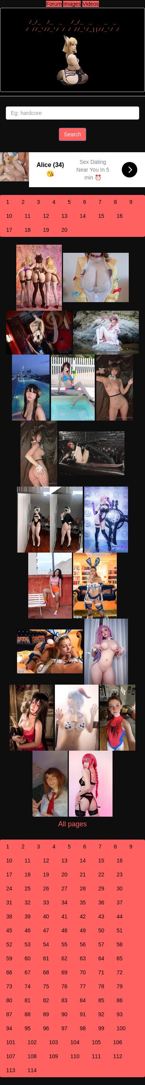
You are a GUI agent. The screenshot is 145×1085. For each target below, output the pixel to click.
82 (46, 1000)
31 (9, 902)
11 (28, 216)
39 (28, 916)
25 (28, 888)
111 (96, 1056)
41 (64, 916)
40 (46, 916)
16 (119, 216)
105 (96, 1042)
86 (119, 1000)
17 (9, 230)
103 (53, 1042)
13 (64, 216)
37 (119, 902)
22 (101, 874)
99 (101, 1028)
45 (9, 930)
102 (31, 1042)
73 (9, 986)
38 (9, 916)
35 (83, 902)
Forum (53, 4)
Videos (90, 4)
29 (101, 888)
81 (28, 1000)
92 (101, 1014)
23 (119, 874)
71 (101, 972)
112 (117, 1056)
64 (101, 958)
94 (9, 1028)
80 (9, 1000)
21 (83, 874)
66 (9, 972)
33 (46, 902)
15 (101, 216)
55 (64, 944)
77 (83, 986)
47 (46, 930)
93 (119, 1014)
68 (46, 972)
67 (28, 972)
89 (46, 1014)
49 (83, 930)
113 (10, 1070)
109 (53, 1056)
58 (119, 944)
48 (64, 930)
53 (28, 944)
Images (72, 4)
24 (9, 888)
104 (74, 1042)
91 (83, 1014)
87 (9, 1014)
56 (83, 944)
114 (31, 1070)
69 (64, 972)
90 (64, 1014)
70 (83, 972)
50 (101, 930)
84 (83, 1000)
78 (101, 986)
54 (46, 944)
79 (119, 986)
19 (46, 230)
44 (119, 916)
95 (28, 1028)
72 (119, 972)
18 (28, 230)
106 (117, 1042)
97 (64, 1028)
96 (46, 1028)
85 (101, 1000)
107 (10, 1056)
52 (9, 944)
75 (46, 986)
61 (46, 958)
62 (64, 958)
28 (83, 888)
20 (64, 230)
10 (9, 216)
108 (31, 1056)
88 (28, 1014)
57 (101, 944)
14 (83, 216)
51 (119, 930)
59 (9, 958)
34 (64, 902)
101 (10, 1042)
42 (83, 916)
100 (120, 1028)
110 (74, 1056)
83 (64, 1000)
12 (46, 216)
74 (28, 986)
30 (119, 888)
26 (46, 888)
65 (119, 958)
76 (64, 986)
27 (64, 888)
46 (28, 930)
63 (83, 958)
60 (28, 958)
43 (101, 916)
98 (83, 1028)
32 (28, 902)
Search (72, 134)
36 (101, 902)
